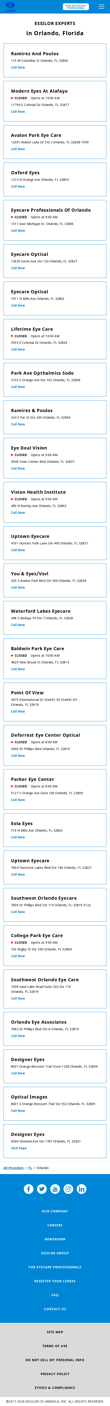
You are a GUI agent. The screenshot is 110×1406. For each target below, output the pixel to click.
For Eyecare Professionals (55, 1267)
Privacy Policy (55, 1374)
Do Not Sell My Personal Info (55, 1360)
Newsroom (55, 1239)
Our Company (55, 1211)
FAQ (55, 1295)
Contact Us (55, 1309)
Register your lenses (55, 1281)
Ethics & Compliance (55, 1387)
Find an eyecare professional (76, 6)
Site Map (55, 1332)
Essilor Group (55, 1253)
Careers (55, 1225)
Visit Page (19, 1148)
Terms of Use (55, 1346)
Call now (18, 67)
